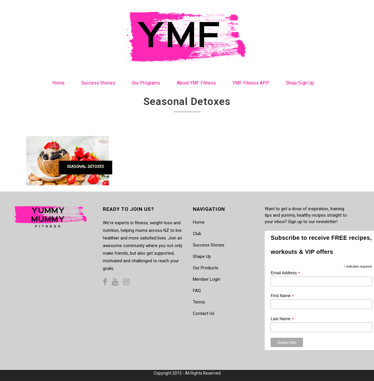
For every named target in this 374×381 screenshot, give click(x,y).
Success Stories (208, 245)
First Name (282, 296)
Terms (199, 302)
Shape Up (202, 256)
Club (197, 233)
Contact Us (203, 313)
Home (199, 222)
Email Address (285, 273)
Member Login (206, 279)
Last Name (282, 319)
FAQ (197, 290)
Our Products (205, 267)
